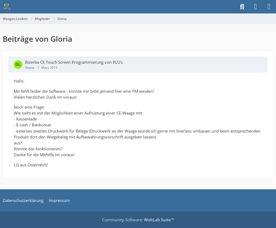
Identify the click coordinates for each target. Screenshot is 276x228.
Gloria (29, 67)
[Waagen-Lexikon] (7, 6)
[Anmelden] (255, 6)
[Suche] (242, 6)
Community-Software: (138, 219)
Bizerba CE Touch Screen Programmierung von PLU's (74, 62)
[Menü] (269, 6)
